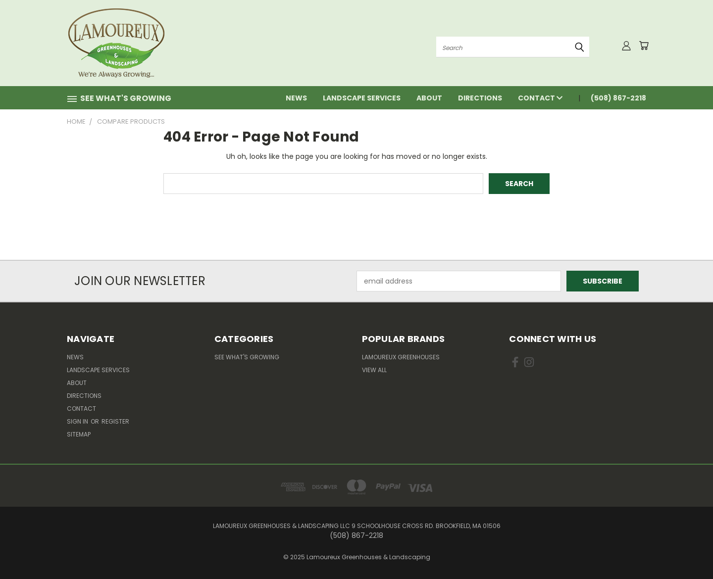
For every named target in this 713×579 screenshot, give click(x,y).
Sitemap (79, 434)
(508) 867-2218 (618, 98)
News (296, 98)
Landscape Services (362, 98)
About (429, 98)
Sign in (78, 421)
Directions (480, 98)
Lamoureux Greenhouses (401, 357)
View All (374, 370)
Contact (540, 98)
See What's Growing (246, 357)
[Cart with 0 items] (644, 45)
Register (115, 421)
